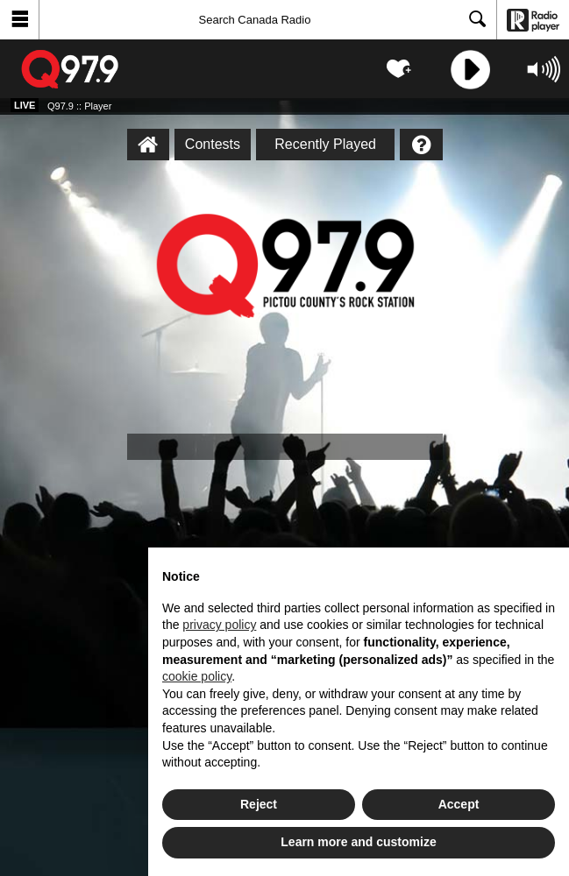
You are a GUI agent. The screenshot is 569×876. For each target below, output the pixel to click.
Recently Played (325, 144)
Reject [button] (258, 804)
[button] (19, 19)
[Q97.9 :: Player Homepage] (148, 144)
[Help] (421, 144)
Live (24, 105)
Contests (212, 144)
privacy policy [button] (219, 625)
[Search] (267, 19)
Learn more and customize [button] (358, 842)
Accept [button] (459, 804)
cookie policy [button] (196, 676)
